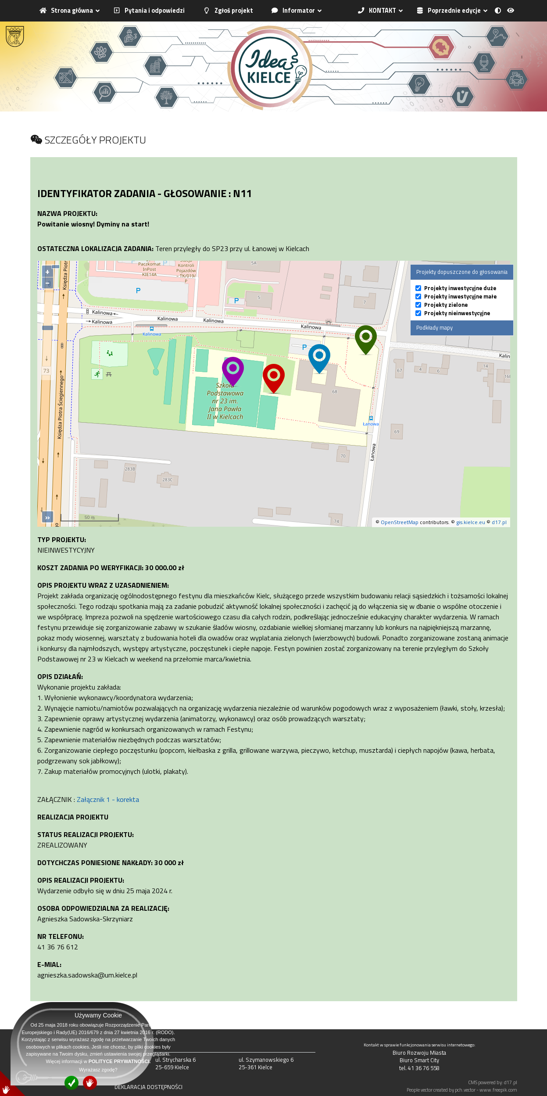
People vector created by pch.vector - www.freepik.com (462, 1089)
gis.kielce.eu (470, 522)
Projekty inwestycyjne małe (460, 296)
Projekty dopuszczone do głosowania (462, 271)
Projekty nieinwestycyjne (457, 313)
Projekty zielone (446, 305)
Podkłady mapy (434, 327)
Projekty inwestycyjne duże (460, 288)
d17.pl (499, 522)
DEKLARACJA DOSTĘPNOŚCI (148, 1086)
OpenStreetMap (399, 522)
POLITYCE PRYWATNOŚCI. (120, 1061)
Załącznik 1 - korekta (108, 799)
